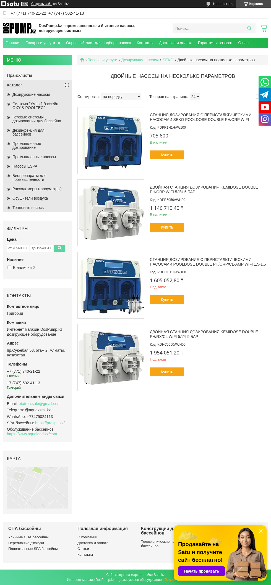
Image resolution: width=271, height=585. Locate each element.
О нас (243, 43)
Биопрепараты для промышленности (29, 177)
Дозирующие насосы (140, 60)
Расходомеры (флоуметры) (37, 189)
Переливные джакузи (26, 543)
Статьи (83, 549)
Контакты (145, 43)
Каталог (14, 85)
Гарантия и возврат (215, 43)
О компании (87, 537)
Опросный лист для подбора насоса (98, 43)
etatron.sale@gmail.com (40, 403)
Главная (13, 43)
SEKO (168, 60)
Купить (167, 155)
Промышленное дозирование (26, 145)
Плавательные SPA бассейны (33, 549)
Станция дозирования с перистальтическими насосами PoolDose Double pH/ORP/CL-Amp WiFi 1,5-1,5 (208, 262)
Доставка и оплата (175, 43)
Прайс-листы (19, 75)
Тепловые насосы (28, 207)
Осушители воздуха (30, 198)
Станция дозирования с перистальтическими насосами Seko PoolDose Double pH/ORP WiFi (200, 117)
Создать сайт (41, 4)
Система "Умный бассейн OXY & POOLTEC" (35, 106)
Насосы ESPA (24, 166)
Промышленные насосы (34, 157)
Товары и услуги (40, 43)
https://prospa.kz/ (50, 423)
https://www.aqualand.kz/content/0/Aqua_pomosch (34, 434)
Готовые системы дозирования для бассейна (36, 119)
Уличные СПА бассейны (28, 537)
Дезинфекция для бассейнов (28, 132)
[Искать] (249, 28)
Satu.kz (159, 575)
